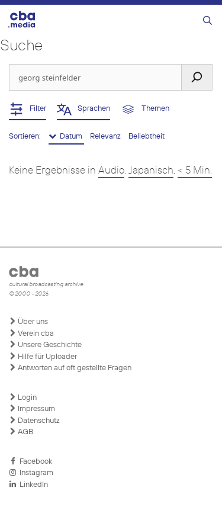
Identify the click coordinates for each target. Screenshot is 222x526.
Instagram (31, 473)
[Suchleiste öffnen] (207, 21)
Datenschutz (34, 420)
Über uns (28, 321)
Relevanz (106, 136)
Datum (66, 136)
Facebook (30, 461)
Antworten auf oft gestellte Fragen (70, 368)
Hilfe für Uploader (43, 356)
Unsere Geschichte (45, 345)
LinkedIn (28, 484)
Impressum (32, 409)
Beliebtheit (146, 136)
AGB (21, 432)
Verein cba (31, 333)
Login (23, 397)
